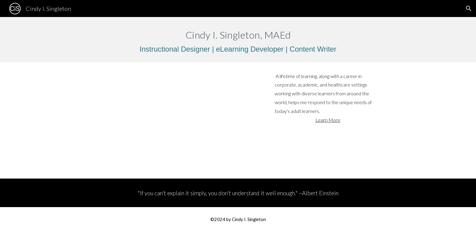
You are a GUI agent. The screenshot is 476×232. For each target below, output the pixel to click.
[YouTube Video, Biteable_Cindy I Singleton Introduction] (178, 121)
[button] (468, 8)
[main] (238, 39)
